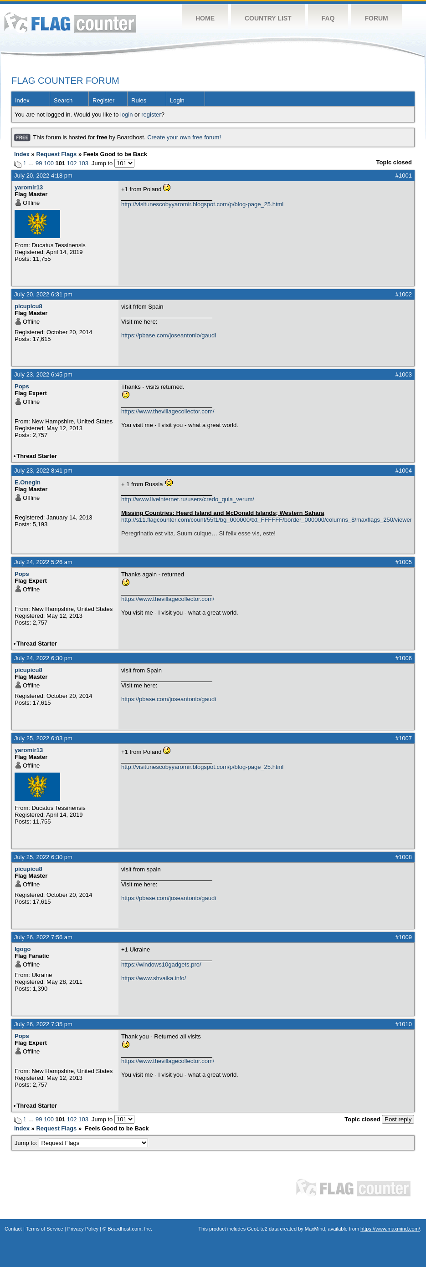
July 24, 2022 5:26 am (43, 562)
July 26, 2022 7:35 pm (43, 1024)
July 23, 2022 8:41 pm (43, 470)
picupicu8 (28, 306)
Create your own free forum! (184, 137)
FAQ (328, 18)
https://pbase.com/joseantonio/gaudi (168, 335)
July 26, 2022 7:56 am (43, 937)
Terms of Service (44, 1228)
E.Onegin (28, 482)
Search (63, 100)
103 (83, 163)
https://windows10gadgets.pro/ (161, 964)
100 (49, 163)
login (126, 114)
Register (103, 100)
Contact (13, 1228)
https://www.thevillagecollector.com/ (167, 411)
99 (39, 163)
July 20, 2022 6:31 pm (43, 294)
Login (177, 100)
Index (22, 100)
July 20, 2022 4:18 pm (43, 175)
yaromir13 (29, 187)
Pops (22, 386)
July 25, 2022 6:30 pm (43, 857)
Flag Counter (70, 22)
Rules (138, 100)
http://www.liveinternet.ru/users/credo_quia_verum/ (187, 499)
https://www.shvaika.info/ (153, 978)
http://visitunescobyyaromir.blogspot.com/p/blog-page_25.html (202, 204)
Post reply (398, 1119)
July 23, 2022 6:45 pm (43, 374)
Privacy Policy (82, 1228)
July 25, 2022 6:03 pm (43, 738)
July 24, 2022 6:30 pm (43, 658)
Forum (376, 18)
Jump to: (81, 1143)
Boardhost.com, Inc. (130, 1228)
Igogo (23, 949)
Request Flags (56, 154)
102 (72, 163)
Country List (268, 18)
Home (205, 18)
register (151, 114)
